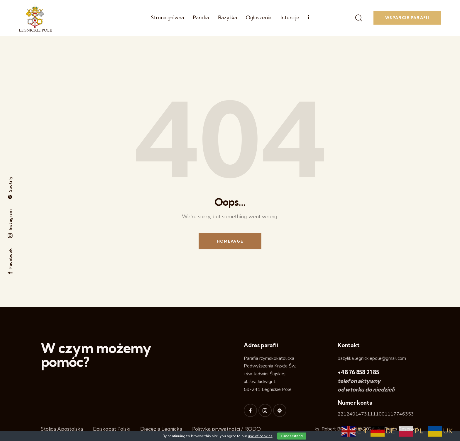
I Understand (292, 436)
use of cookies (260, 436)
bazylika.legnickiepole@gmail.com (372, 358)
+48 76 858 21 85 (358, 372)
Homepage (230, 241)
